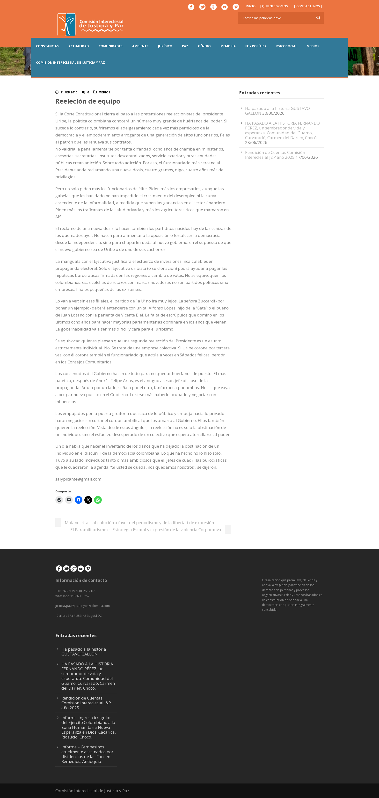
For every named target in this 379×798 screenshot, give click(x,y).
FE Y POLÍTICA (256, 46)
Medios (104, 92)
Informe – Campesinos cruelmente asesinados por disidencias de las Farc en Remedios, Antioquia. (87, 754)
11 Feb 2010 (68, 92)
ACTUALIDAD (78, 46)
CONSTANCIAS (47, 46)
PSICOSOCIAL (286, 46)
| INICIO (249, 6)
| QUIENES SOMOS (273, 6)
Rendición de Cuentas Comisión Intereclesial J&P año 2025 (275, 155)
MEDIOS (313, 46)
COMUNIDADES (111, 46)
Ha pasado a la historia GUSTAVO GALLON (83, 651)
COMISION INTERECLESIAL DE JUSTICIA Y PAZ (70, 62)
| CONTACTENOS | (308, 6)
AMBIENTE (140, 46)
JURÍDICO (165, 46)
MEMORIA (228, 46)
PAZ (185, 46)
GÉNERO (204, 46)
